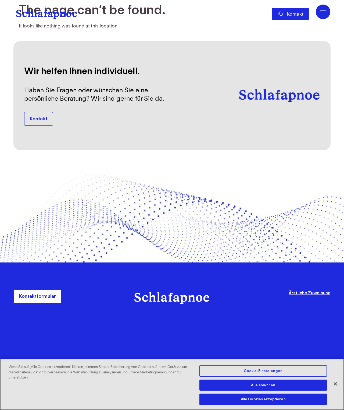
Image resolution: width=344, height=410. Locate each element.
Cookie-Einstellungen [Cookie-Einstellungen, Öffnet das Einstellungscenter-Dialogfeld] (263, 371)
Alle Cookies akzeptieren (263, 399)
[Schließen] (335, 384)
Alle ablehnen (263, 385)
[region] (172, 384)
